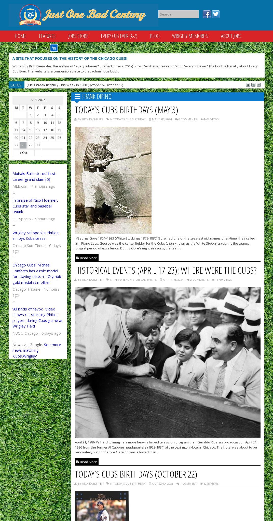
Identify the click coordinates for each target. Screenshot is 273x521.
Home (20, 36)
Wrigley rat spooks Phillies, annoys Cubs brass (36, 235)
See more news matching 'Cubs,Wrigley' (36, 350)
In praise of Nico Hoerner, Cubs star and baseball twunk (35, 206)
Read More (86, 258)
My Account (26, 47)
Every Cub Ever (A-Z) (119, 36)
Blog (154, 36)
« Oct (23, 152)
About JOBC (231, 36)
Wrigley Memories (190, 36)
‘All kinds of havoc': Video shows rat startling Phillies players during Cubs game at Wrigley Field (37, 317)
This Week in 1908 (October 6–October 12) (74, 85)
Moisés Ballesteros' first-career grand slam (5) (34, 176)
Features (47, 36)
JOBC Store (78, 36)
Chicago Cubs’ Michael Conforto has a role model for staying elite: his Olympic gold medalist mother (37, 273)
